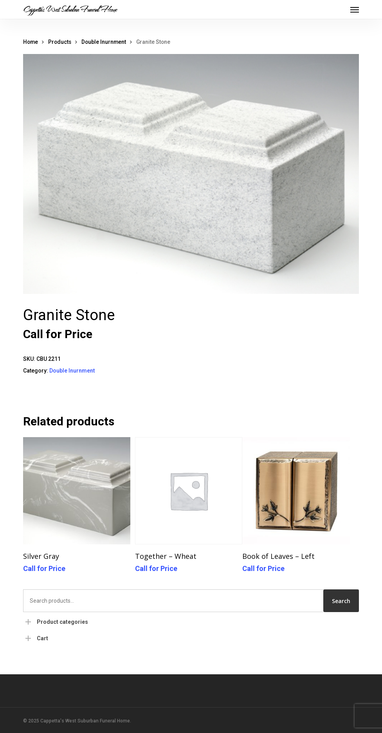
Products (59, 42)
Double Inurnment (103, 42)
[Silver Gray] (77, 491)
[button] (354, 9)
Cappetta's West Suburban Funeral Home (70, 9)
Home (30, 42)
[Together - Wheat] (189, 491)
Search (341, 601)
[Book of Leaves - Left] (296, 491)
